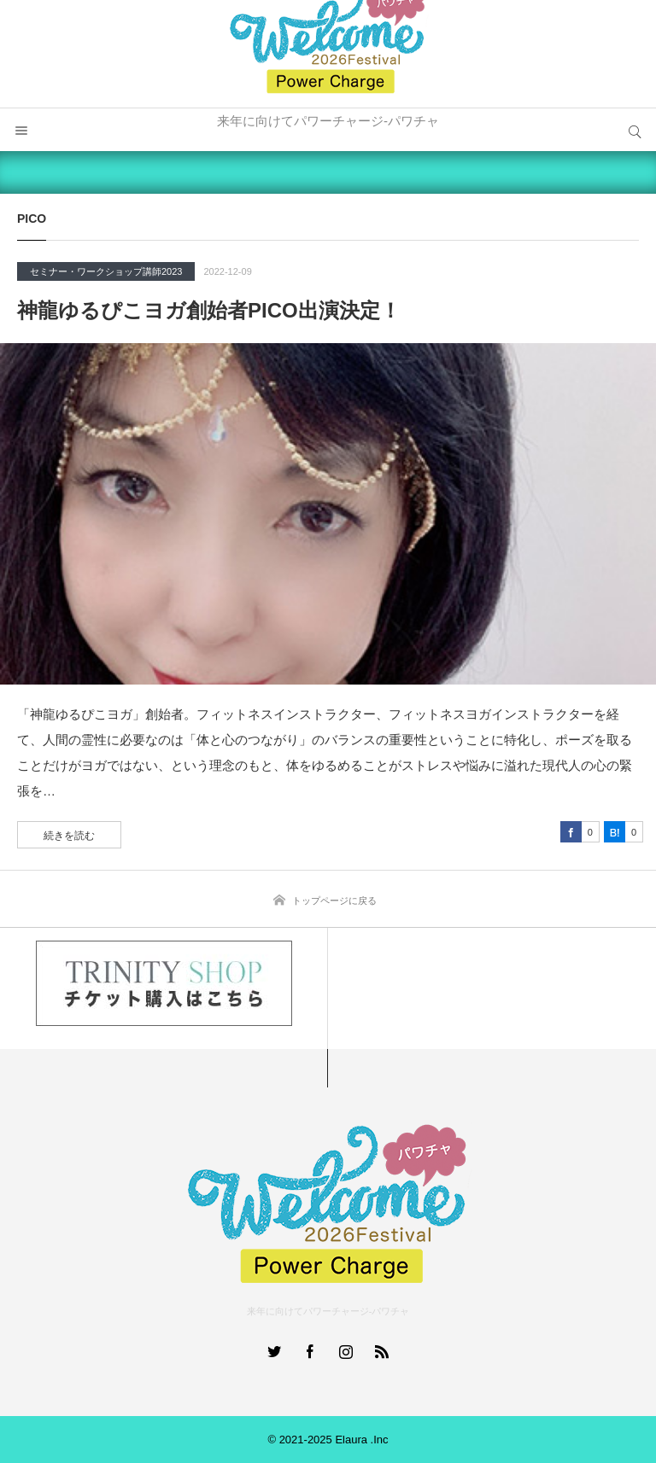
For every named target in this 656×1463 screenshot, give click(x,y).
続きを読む (69, 836)
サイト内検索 (634, 129)
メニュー (21, 129)
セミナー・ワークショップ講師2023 (106, 271)
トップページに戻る (334, 900)
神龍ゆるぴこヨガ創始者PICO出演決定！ (209, 310)
